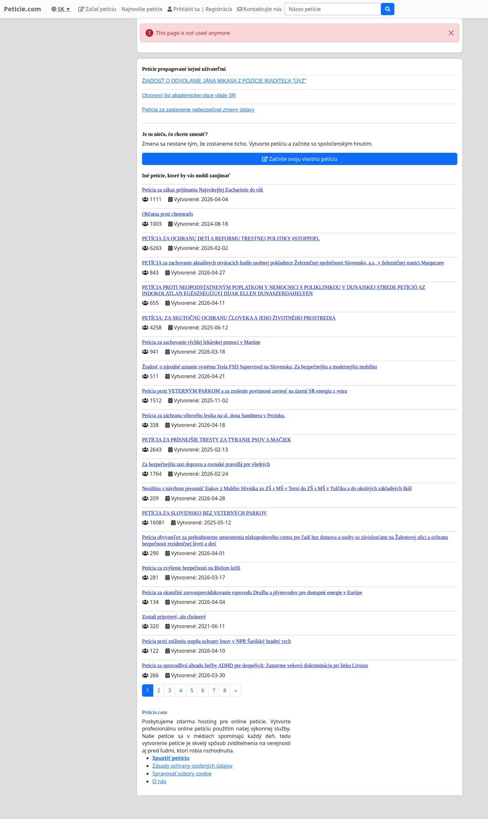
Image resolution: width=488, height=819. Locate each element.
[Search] (332, 9)
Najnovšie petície (141, 9)
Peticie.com (22, 9)
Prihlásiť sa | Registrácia (200, 9)
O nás (159, 781)
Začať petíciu (97, 9)
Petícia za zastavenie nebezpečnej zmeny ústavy (198, 109)
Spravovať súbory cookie (181, 773)
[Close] (451, 33)
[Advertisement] (73, 115)
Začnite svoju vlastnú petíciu (300, 158)
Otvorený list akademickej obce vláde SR (189, 95)
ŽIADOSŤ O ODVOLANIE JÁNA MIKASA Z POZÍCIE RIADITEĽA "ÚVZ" (224, 81)
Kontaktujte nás (259, 9)
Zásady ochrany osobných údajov (192, 765)
